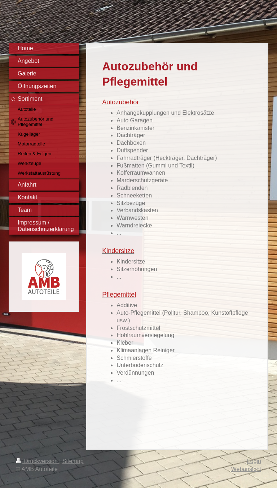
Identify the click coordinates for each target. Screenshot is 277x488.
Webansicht (246, 469)
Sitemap (73, 461)
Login (254, 461)
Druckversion (37, 461)
